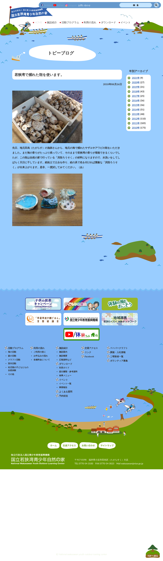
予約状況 (63, 395)
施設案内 (63, 352)
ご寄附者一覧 (116, 356)
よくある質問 (65, 391)
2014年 (136, 109)
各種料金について (42, 360)
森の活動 (12, 356)
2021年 (136, 77)
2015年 (136, 105)
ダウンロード (65, 363)
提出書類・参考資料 (68, 371)
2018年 (136, 91)
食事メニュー (65, 375)
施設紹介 (63, 348)
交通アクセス (91, 348)
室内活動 (12, 363)
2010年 (136, 127)
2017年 (136, 96)
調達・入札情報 (118, 352)
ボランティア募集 (119, 360)
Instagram (71, 5)
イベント (63, 379)
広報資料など (65, 360)
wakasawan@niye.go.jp (132, 463)
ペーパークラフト (119, 348)
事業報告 (63, 387)
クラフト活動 (14, 360)
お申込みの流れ (41, 356)
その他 (11, 374)
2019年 (136, 86)
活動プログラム (15, 348)
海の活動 (12, 352)
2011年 (136, 123)
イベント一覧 (65, 383)
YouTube (58, 5)
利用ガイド (64, 368)
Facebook (46, 5)
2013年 (136, 114)
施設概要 (63, 356)
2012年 (136, 118)
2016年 (136, 100)
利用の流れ (39, 348)
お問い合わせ (84, 5)
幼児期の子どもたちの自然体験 (18, 369)
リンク (88, 352)
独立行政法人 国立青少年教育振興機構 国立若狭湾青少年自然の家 (26, 20)
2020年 (136, 82)
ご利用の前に (40, 352)
